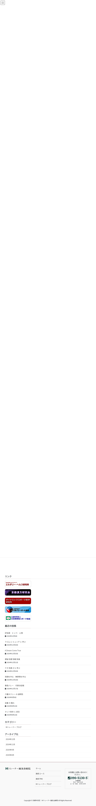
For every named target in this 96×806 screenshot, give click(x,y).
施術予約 (39, 779)
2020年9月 (10, 749)
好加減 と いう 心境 (14, 633)
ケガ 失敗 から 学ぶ (12, 668)
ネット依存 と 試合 (12, 711)
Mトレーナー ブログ (14, 727)
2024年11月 (10, 744)
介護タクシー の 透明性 (14, 694)
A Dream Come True (13, 650)
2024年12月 (10, 739)
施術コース (40, 773)
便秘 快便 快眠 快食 (12, 659)
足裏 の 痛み (9, 703)
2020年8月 (10, 755)
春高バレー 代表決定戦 (14, 685)
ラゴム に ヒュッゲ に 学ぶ (15, 642)
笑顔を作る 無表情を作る (15, 676)
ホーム (38, 768)
